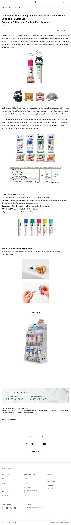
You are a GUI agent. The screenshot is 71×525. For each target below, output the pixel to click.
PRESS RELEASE (29, 474)
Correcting (4, 480)
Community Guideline (36, 518)
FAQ (48, 478)
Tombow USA (54, 522)
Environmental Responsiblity (31, 490)
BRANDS (4, 491)
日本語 (67, 518)
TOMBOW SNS (51, 485)
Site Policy (26, 518)
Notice (25, 478)
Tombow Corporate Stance (30, 492)
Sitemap (11, 518)
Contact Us (5, 518)
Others (3, 486)
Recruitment (27, 495)
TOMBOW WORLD (6, 495)
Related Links (47, 518)
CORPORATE (28, 484)
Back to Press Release (10, 419)
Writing (3, 478)
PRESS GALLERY (51, 481)
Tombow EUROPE (64, 522)
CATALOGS (50, 488)
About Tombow (27, 487)
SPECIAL (49, 474)
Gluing (3, 483)
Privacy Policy (18, 518)
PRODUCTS (5, 474)
